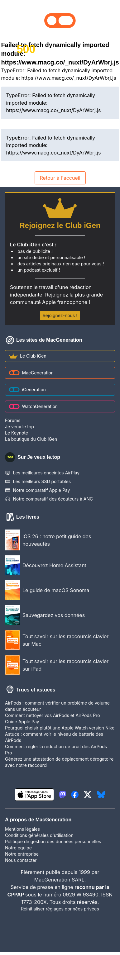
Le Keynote (16, 432)
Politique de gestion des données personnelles (53, 841)
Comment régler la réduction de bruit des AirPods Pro (56, 749)
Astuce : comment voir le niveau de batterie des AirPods (54, 737)
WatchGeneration (33, 406)
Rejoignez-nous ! (60, 315)
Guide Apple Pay (22, 721)
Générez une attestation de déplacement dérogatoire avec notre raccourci (59, 762)
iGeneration (27, 389)
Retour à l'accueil (60, 178)
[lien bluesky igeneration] (101, 794)
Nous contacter (21, 860)
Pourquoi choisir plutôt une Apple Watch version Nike (59, 727)
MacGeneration (31, 372)
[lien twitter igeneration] (88, 794)
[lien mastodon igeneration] (62, 794)
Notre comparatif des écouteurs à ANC (49, 499)
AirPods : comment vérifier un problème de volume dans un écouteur (57, 706)
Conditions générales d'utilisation (39, 835)
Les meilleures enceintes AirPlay (42, 473)
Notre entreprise (22, 854)
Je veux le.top (19, 426)
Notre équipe (18, 847)
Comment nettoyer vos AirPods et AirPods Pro (52, 715)
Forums (12, 420)
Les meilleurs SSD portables (38, 481)
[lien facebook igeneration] (75, 794)
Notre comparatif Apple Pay (37, 490)
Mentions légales (22, 829)
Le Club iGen (27, 356)
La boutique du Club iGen (31, 439)
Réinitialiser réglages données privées (60, 908)
